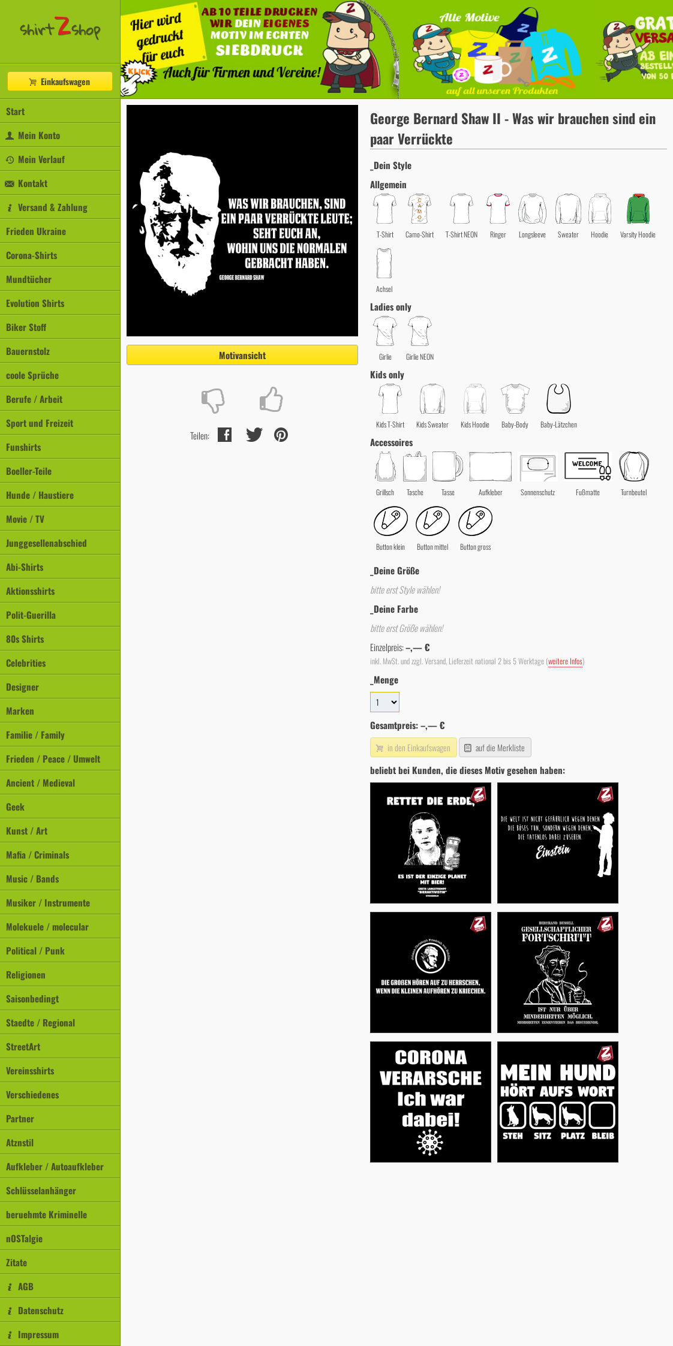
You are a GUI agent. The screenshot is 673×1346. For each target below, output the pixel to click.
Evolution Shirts (35, 302)
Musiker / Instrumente (48, 902)
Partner (20, 1118)
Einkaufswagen (59, 81)
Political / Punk (35, 950)
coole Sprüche (32, 374)
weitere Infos (565, 661)
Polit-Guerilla (31, 614)
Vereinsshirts (30, 1070)
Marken (20, 710)
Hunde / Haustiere (40, 494)
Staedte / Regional (40, 1022)
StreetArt (23, 1046)
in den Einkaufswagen (412, 747)
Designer (22, 686)
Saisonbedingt (32, 998)
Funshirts (23, 446)
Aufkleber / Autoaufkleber (55, 1166)
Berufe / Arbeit (34, 398)
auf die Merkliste (493, 747)
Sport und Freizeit (39, 422)
